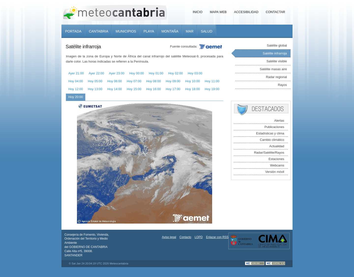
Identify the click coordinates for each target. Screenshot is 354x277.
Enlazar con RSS (217, 237)
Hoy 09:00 (173, 81)
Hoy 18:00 (192, 89)
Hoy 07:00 (134, 81)
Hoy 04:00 (75, 81)
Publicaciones (274, 127)
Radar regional (276, 77)
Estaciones (276, 159)
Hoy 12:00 (75, 89)
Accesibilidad (246, 12)
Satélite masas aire (273, 69)
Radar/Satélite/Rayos (269, 152)
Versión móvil (274, 172)
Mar (189, 31)
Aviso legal (169, 237)
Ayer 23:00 (116, 73)
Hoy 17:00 (173, 89)
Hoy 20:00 (75, 97)
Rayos (282, 85)
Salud (206, 31)
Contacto (185, 237)
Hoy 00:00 (136, 73)
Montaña (170, 31)
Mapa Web (218, 12)
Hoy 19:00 (212, 89)
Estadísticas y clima (270, 133)
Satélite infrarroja (275, 53)
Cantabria (98, 31)
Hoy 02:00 (175, 73)
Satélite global (277, 45)
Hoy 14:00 (114, 89)
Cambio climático (272, 140)
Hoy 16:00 (153, 89)
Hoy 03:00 (195, 73)
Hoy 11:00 (212, 81)
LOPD (199, 237)
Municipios (126, 31)
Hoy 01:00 (156, 73)
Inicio (198, 12)
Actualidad (276, 146)
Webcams (277, 165)
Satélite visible (276, 61)
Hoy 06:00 (114, 81)
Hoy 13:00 (95, 89)
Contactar (275, 12)
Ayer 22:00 (96, 73)
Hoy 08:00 (153, 81)
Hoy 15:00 (134, 89)
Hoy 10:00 (192, 81)
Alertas (279, 120)
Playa (149, 31)
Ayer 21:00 (76, 73)
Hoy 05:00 (95, 81)
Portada (73, 31)
